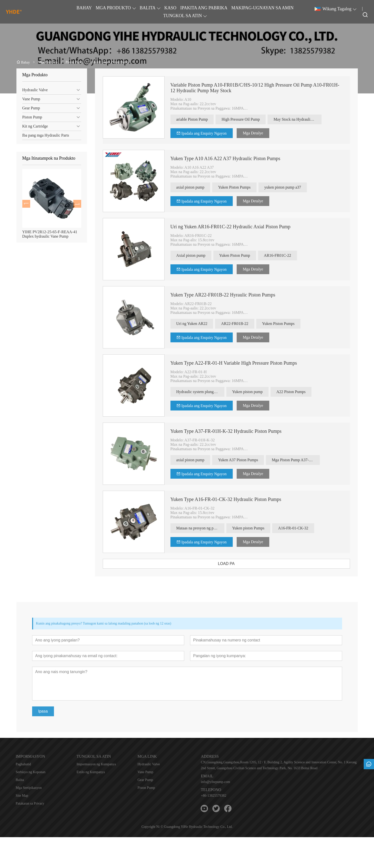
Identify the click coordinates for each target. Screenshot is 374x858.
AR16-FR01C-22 (286, 255)
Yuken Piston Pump (243, 255)
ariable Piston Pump (201, 119)
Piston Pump (29, 117)
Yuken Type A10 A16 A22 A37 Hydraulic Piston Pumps (234, 158)
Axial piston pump (199, 255)
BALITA (148, 7)
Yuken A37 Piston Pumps (247, 460)
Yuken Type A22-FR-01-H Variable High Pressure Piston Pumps (242, 363)
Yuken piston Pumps (257, 528)
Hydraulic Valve (32, 90)
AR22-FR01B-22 (243, 323)
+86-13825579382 (213, 795)
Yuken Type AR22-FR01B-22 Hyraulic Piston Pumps (231, 294)
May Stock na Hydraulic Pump (307, 119)
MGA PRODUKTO (113, 7)
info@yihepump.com (215, 782)
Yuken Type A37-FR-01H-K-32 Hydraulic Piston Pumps (234, 431)
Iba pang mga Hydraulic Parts (43, 135)
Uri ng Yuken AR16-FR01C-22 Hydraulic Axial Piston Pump (239, 226)
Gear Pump (28, 108)
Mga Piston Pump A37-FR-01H (305, 460)
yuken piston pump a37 (291, 187)
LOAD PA (235, 564)
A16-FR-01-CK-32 (302, 528)
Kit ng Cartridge (32, 126)
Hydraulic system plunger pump (209, 392)
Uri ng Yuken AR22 (200, 323)
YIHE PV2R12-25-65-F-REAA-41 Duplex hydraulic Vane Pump (47, 234)
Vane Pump (29, 99)
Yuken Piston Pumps (243, 187)
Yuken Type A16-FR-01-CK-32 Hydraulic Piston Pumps (234, 499)
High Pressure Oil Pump (250, 119)
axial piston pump (199, 187)
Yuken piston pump (256, 392)
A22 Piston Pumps (299, 392)
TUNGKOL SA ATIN (182, 15)
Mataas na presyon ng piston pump (209, 528)
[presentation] (23, 204)
